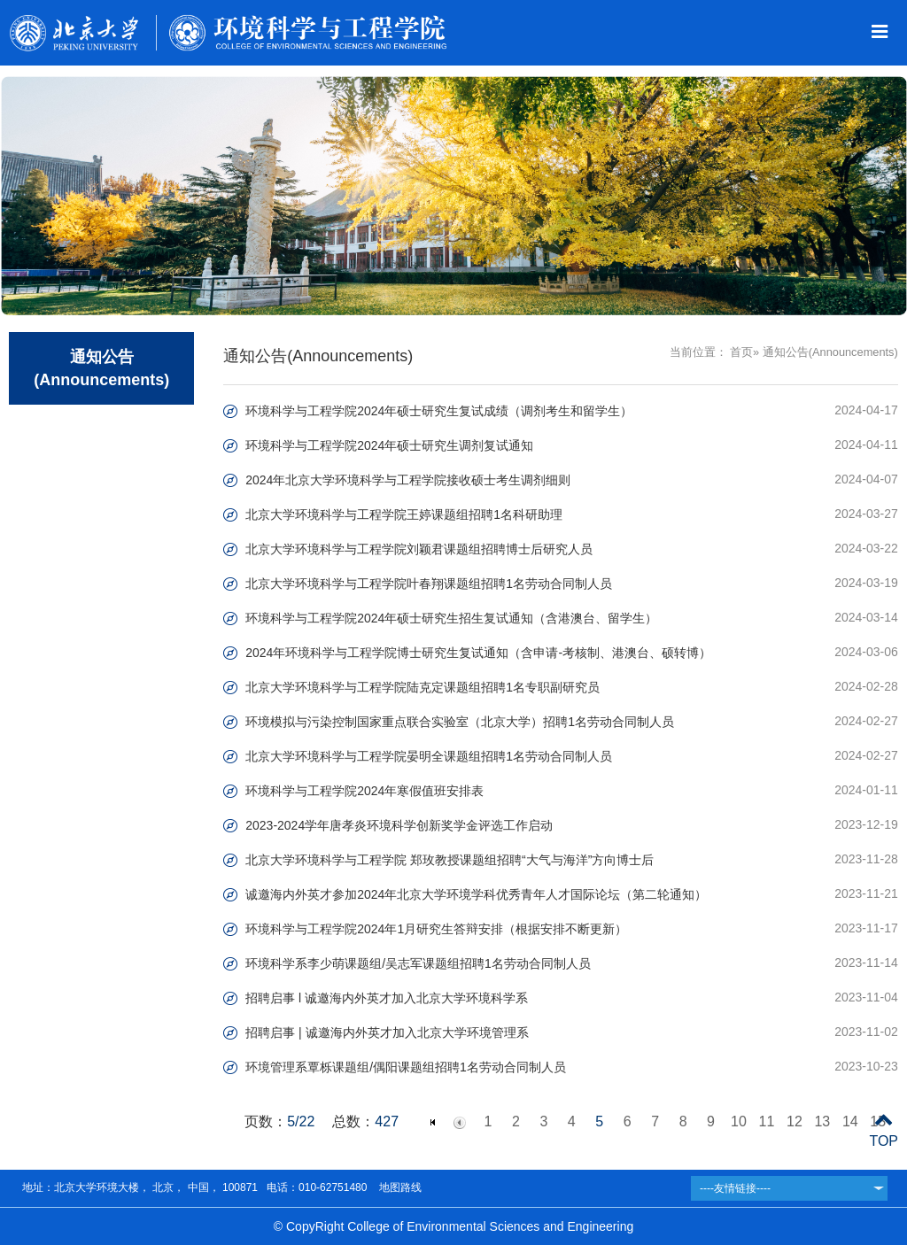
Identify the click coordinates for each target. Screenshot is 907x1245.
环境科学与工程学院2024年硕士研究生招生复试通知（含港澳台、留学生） (451, 618)
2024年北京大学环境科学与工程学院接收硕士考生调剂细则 (407, 480)
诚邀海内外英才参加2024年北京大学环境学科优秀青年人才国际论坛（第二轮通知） (476, 894)
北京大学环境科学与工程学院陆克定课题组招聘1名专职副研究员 (422, 687)
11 (767, 1121)
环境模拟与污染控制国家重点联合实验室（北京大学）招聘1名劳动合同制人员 (459, 722)
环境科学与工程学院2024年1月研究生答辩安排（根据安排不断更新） (436, 929)
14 (850, 1121)
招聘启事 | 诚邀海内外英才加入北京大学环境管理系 (386, 1032)
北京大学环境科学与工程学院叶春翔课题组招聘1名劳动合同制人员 (428, 583)
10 (739, 1121)
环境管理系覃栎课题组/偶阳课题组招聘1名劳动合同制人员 (405, 1067)
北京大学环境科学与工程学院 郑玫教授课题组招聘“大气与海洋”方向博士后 (449, 860)
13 (822, 1121)
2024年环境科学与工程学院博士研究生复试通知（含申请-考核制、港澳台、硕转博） (478, 653)
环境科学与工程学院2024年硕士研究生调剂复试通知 (389, 445)
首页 (741, 352)
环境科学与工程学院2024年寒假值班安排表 (364, 791)
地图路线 (398, 1187)
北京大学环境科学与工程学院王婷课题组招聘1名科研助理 (403, 514)
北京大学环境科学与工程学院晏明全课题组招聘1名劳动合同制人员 (428, 756)
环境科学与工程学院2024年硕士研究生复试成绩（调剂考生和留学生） (438, 411)
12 (794, 1121)
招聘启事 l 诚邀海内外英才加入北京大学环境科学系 (386, 998)
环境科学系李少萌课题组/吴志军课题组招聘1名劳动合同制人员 (418, 963)
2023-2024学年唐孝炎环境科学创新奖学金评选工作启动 (399, 825)
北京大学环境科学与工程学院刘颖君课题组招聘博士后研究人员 (419, 549)
